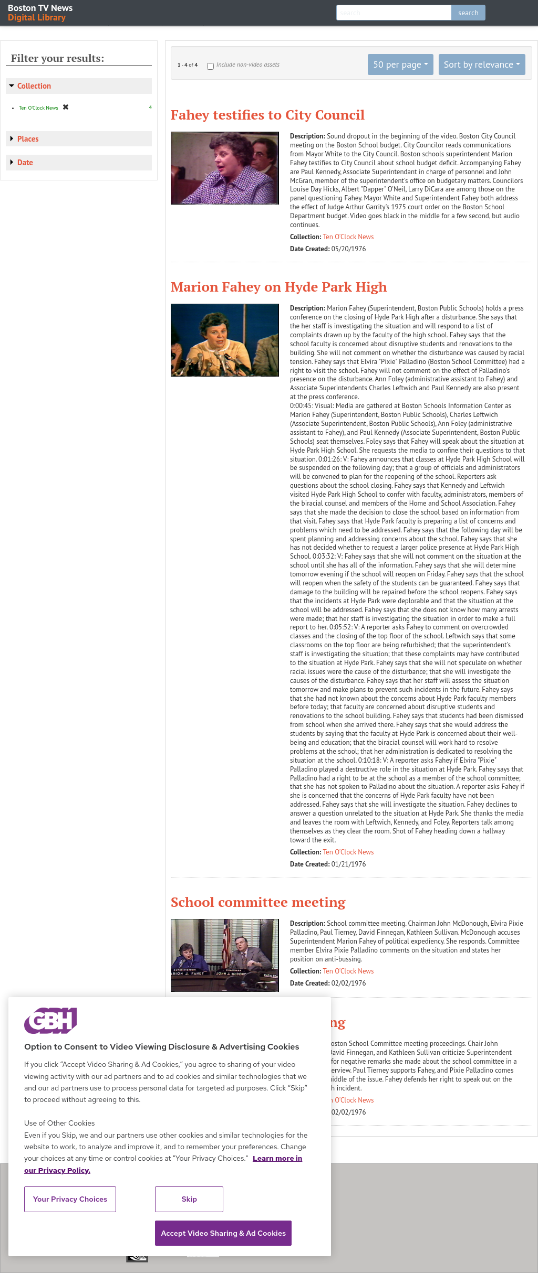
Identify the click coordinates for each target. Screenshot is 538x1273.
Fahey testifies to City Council (268, 114)
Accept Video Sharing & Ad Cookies (223, 1233)
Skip (190, 1199)
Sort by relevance (478, 64)
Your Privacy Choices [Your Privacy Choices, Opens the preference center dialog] (70, 1199)
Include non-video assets (248, 64)
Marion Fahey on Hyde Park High (279, 286)
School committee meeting (258, 902)
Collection (34, 86)
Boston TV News (41, 12)
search (468, 12)
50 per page (397, 64)
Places (28, 139)
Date (25, 162)
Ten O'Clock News (348, 236)
